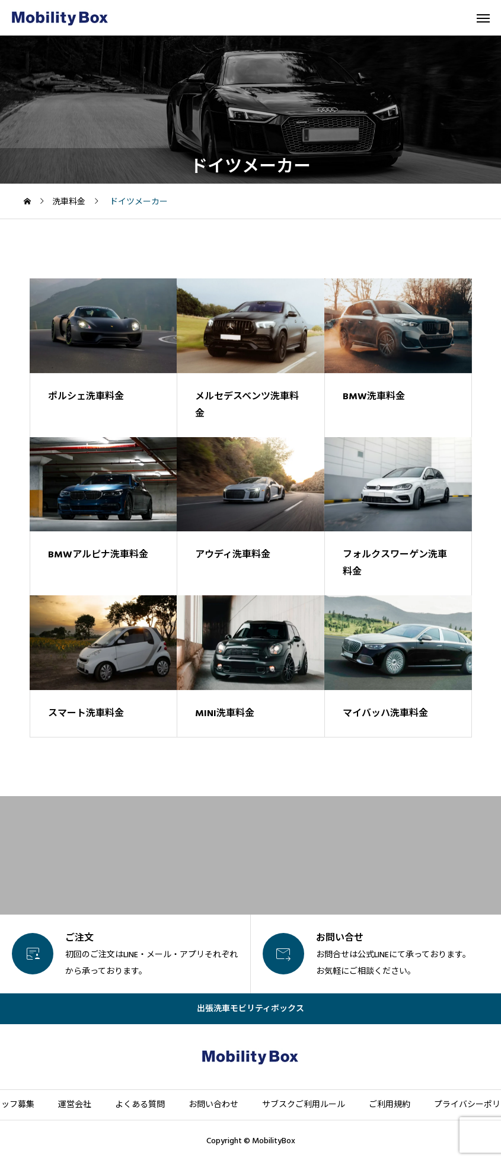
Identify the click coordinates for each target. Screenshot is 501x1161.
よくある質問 (140, 1105)
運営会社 (74, 1105)
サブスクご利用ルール (303, 1105)
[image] (103, 325)
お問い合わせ (213, 1105)
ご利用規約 (389, 1105)
